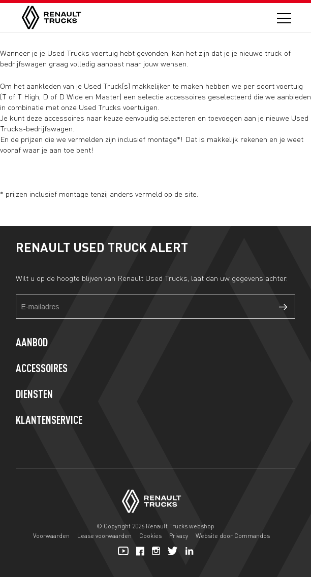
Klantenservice (49, 420)
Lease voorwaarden (104, 535)
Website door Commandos (233, 535)
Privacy (178, 535)
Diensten (34, 395)
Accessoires (42, 369)
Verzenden (283, 307)
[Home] (51, 17)
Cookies (150, 535)
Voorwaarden (51, 535)
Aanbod (32, 343)
